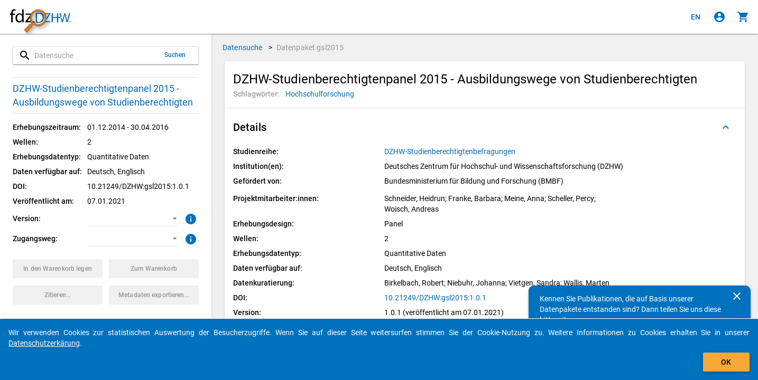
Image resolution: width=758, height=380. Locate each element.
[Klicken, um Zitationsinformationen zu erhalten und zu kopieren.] (58, 295)
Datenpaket (310, 47)
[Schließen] (736, 296)
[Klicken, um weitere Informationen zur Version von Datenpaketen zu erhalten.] (189, 217)
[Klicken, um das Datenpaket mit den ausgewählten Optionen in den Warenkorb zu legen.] (58, 268)
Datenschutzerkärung (44, 343)
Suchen (175, 55)
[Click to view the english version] (695, 16)
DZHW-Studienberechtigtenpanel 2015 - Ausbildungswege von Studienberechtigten (103, 95)
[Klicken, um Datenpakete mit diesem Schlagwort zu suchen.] (319, 94)
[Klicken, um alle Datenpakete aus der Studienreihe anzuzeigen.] (450, 151)
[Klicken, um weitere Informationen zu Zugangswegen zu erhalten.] (189, 238)
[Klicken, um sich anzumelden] (719, 16)
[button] (132, 218)
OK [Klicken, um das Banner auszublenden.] (726, 362)
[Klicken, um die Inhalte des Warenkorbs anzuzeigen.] (743, 16)
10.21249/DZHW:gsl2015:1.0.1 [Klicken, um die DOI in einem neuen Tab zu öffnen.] (435, 297)
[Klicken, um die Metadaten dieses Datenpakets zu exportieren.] (154, 295)
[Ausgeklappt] (725, 127)
